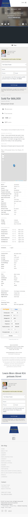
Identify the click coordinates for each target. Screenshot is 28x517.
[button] (14, 165)
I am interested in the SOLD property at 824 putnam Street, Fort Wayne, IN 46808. (14, 79)
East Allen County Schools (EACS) (11, 473)
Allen (8, 9)
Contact (3, 459)
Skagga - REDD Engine (6, 507)
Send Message (14, 85)
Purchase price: (7, 312)
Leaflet (16, 180)
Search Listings (6, 461)
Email (8, 54)
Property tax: (7, 323)
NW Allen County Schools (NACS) (11, 471)
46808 (19, 9)
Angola (3, 475)
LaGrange (4, 477)
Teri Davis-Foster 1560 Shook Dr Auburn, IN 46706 (6, 486)
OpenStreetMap (20, 180)
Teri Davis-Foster (11, 51)
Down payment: (7, 315)
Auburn (3, 453)
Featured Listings (6, 463)
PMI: (9, 329)
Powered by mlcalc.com (13, 339)
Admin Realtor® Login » (7, 504)
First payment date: (6, 332)
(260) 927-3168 (10, 52)
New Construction (7, 457)
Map (14, 45)
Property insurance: (6, 326)
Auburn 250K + (5, 467)
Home (3, 449)
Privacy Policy (5, 421)
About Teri (4, 451)
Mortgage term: (7, 318)
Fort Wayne (14, 9)
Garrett (3, 455)
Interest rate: (7, 321)
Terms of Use (5, 505)
